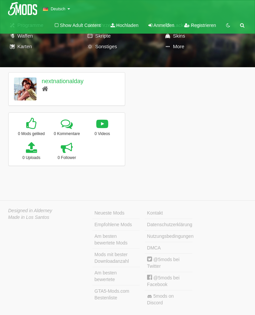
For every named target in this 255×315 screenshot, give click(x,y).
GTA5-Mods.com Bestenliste (112, 294)
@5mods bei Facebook (163, 281)
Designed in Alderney (30, 210)
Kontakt (155, 213)
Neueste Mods (110, 213)
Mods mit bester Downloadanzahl (112, 258)
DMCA (154, 247)
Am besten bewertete (106, 276)
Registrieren (200, 25)
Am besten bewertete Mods (111, 239)
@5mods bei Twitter (163, 262)
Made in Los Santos (28, 217)
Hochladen (124, 25)
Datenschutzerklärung (169, 224)
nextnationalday (62, 81)
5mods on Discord (160, 299)
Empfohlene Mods (113, 224)
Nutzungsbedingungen (169, 236)
